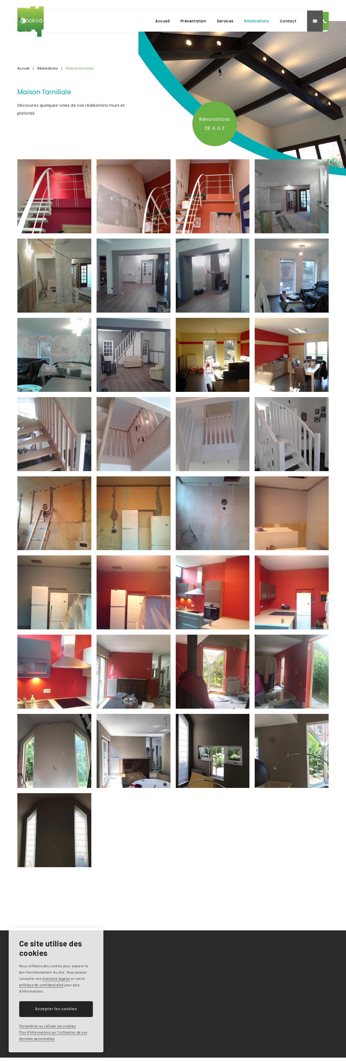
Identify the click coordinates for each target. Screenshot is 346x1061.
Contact (238, 21)
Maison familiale (79, 68)
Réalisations (204, 21)
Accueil (106, 21)
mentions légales (56, 978)
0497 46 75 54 (304, 21)
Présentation (138, 21)
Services (171, 21)
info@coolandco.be (267, 21)
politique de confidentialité (41, 985)
